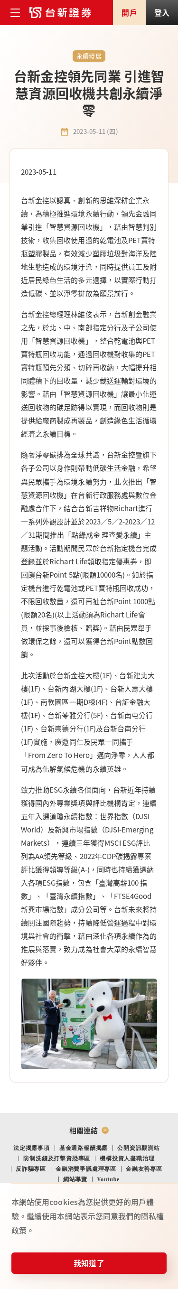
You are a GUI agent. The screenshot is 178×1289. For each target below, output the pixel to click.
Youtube (108, 1179)
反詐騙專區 (31, 1169)
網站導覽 (75, 1179)
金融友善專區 (144, 1169)
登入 (161, 12)
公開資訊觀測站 (138, 1148)
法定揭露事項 (31, 1148)
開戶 (129, 12)
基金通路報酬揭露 (83, 1148)
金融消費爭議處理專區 (86, 1169)
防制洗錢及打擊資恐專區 (56, 1158)
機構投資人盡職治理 (127, 1158)
